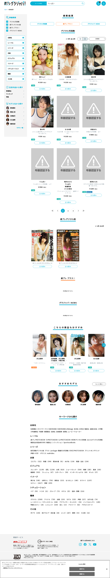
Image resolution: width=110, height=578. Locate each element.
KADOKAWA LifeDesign (65, 429)
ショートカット (73, 470)
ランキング (9, 94)
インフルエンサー (92, 502)
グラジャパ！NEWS (16, 31)
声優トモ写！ (35, 453)
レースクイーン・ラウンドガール (45, 502)
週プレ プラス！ (15, 28)
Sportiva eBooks (69, 442)
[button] (104, 345)
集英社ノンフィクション (54, 442)
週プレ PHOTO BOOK (38, 440)
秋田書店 (34, 429)
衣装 (9, 53)
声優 (81, 499)
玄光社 (76, 429)
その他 (10, 79)
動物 (76, 513)
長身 (96, 470)
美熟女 (59, 480)
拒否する (82, 569)
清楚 (35, 483)
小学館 (100, 429)
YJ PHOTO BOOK (51, 440)
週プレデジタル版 (15, 25)
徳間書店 (47, 432)
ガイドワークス (42, 429)
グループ (55, 491)
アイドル (50, 499)
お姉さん (47, 480)
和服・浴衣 (82, 461)
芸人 (63, 505)
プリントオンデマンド (91, 451)
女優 (60, 499)
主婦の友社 (93, 429)
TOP (5, 9)
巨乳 (50, 470)
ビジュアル (11, 58)
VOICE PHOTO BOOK (76, 451)
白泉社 (53, 432)
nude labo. (50, 453)
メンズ (66, 513)
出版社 (10, 38)
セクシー (99, 480)
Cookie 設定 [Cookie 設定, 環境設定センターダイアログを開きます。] (82, 564)
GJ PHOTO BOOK (63, 440)
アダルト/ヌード (86, 505)
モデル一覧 (20, 128)
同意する (82, 574)
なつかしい (71, 480)
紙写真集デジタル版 (37, 451)
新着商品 (8, 91)
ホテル (66, 491)
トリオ (44, 491)
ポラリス (43, 453)
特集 (7, 97)
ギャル (93, 472)
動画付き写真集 (63, 451)
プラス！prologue (51, 451)
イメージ (10, 63)
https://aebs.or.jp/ (28, 557)
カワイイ (85, 480)
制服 (47, 461)
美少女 (36, 480)
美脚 (86, 470)
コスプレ (36, 461)
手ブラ (36, 513)
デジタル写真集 (14, 22)
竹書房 (41, 432)
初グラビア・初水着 (51, 513)
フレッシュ (48, 472)
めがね (69, 461)
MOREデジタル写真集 (77, 440)
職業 (9, 74)
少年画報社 (34, 432)
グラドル (37, 499)
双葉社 (65, 432)
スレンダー (38, 470)
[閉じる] (107, 569)
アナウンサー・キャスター (70, 502)
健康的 (36, 472)
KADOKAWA (53, 429)
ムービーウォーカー (75, 432)
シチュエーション (13, 69)
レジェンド (51, 505)
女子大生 (92, 499)
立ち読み (42, 89)
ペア (35, 491)
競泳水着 (58, 461)
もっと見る (99, 384)
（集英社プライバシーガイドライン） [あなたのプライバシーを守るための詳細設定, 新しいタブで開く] (12, 568)
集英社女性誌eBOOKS (38, 442)
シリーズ (10, 48)
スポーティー (62, 472)
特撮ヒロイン (37, 505)
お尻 (60, 470)
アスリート (74, 505)
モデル (71, 499)
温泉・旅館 (78, 491)
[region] (55, 569)
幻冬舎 (81, 429)
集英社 (86, 429)
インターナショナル (78, 472)
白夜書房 (59, 432)
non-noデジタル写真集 (93, 440)
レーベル (10, 43)
